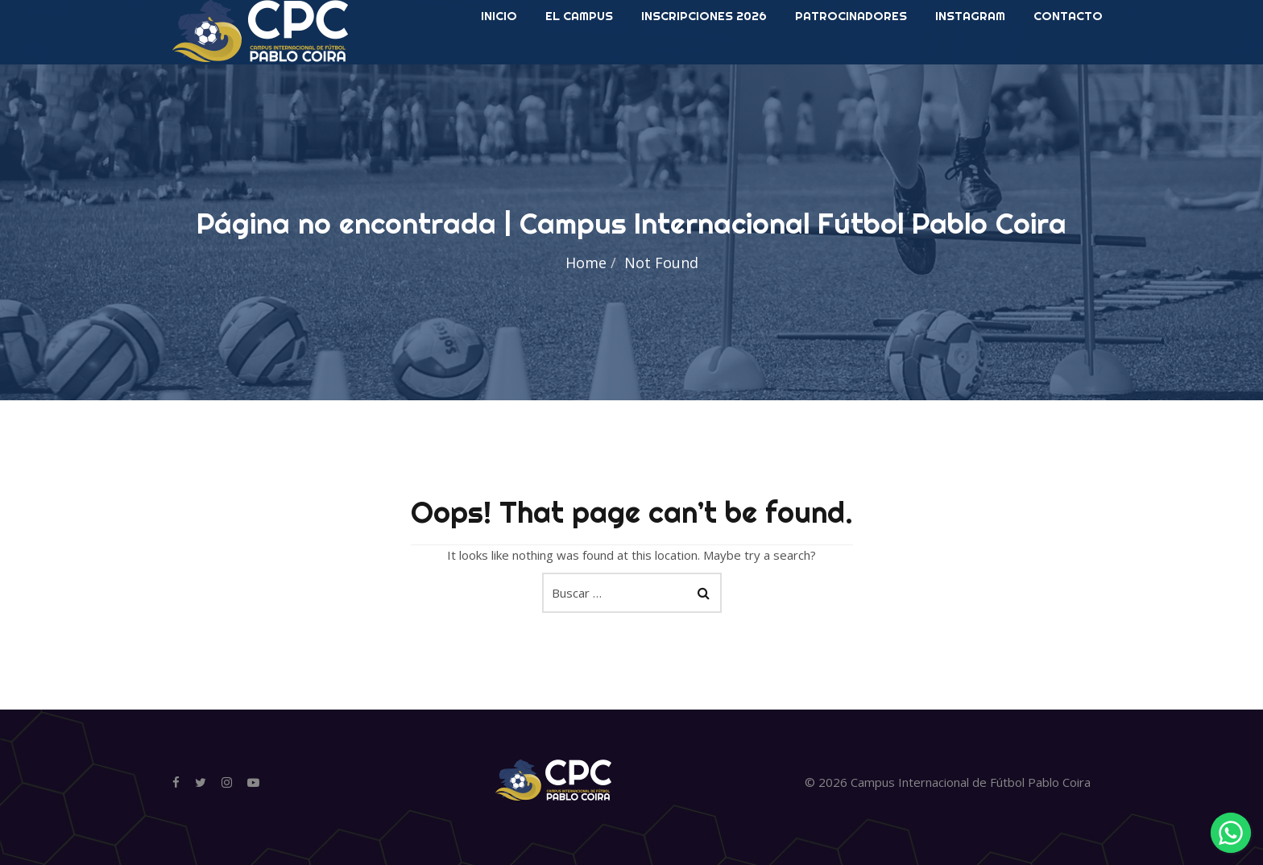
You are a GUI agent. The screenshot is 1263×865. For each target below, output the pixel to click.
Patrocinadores (851, 64)
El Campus (579, 64)
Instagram (970, 64)
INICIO (499, 64)
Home (586, 262)
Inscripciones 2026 (704, 64)
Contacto (1068, 64)
